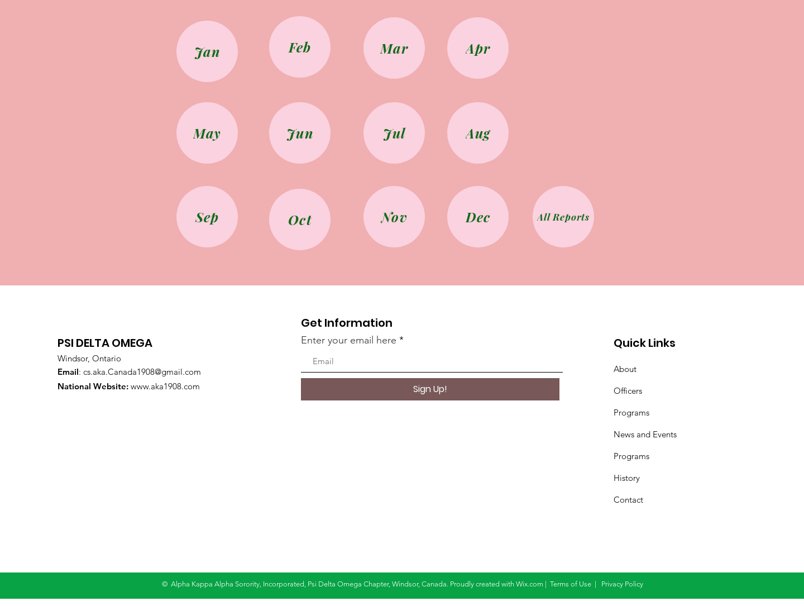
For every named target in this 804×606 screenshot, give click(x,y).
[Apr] (478, 48)
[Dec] (478, 216)
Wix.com (529, 584)
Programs (631, 412)
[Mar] (394, 48)
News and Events (645, 434)
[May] (207, 133)
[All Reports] (563, 216)
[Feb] (300, 47)
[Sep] (207, 216)
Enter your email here (348, 340)
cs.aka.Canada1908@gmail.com (142, 371)
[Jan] (207, 51)
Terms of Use (570, 584)
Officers (628, 390)
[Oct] (300, 219)
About (625, 369)
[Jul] (394, 133)
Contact (628, 499)
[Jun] (300, 133)
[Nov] (394, 216)
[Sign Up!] (430, 389)
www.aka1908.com (165, 386)
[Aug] (478, 133)
